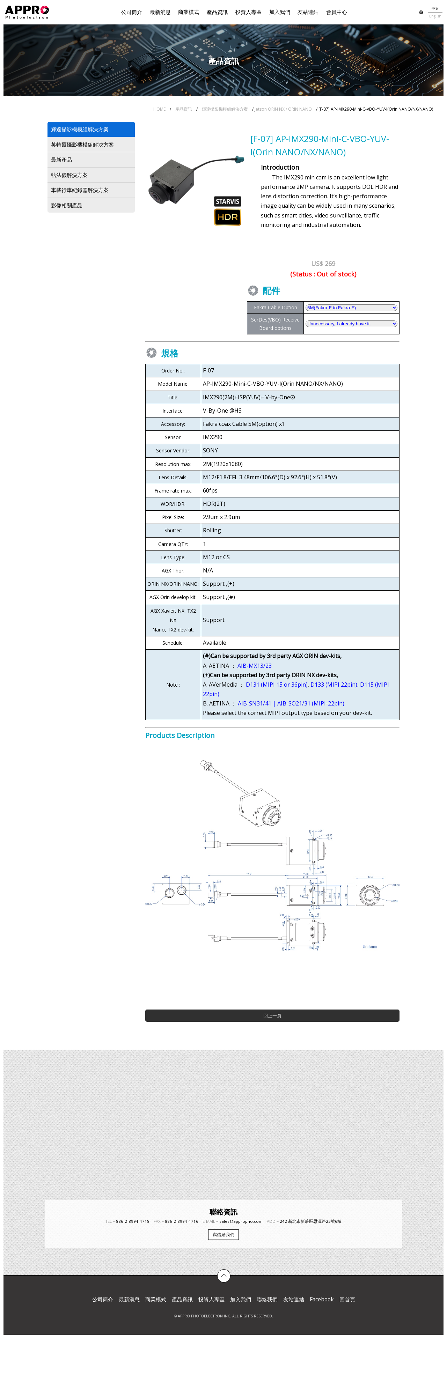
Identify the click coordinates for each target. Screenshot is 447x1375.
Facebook (322, 1299)
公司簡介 (131, 12)
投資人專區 (248, 12)
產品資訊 (217, 12)
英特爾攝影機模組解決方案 (82, 144)
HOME (159, 109)
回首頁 (347, 1299)
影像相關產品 (66, 205)
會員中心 (336, 12)
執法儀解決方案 (69, 174)
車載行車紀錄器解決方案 (80, 189)
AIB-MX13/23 (254, 666)
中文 (435, 8)
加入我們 (279, 12)
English (435, 16)
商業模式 (188, 12)
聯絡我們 (267, 1299)
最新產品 (61, 159)
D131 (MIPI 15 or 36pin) (277, 684)
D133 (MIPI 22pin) (333, 684)
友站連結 (308, 12)
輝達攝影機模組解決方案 (225, 109)
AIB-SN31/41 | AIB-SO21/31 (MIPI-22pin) (291, 703)
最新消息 (160, 12)
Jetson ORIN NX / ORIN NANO (283, 109)
